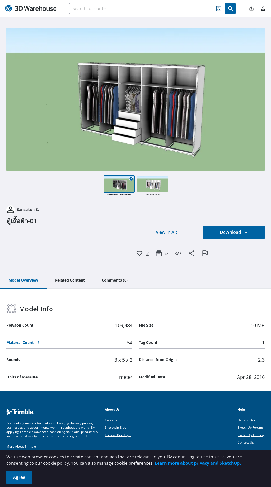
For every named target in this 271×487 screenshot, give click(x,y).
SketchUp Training (251, 435)
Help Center (246, 420)
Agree (19, 477)
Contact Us (246, 442)
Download (234, 232)
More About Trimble (21, 446)
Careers (111, 420)
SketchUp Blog (115, 427)
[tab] (23, 280)
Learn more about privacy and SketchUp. (198, 463)
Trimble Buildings (118, 435)
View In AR (166, 232)
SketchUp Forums (251, 427)
